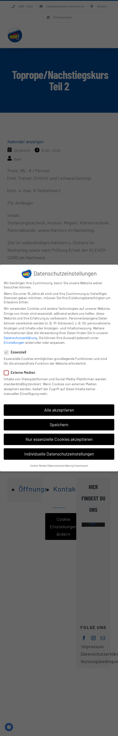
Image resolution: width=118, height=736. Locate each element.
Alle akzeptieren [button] (59, 410)
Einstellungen (14, 342)
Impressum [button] (81, 465)
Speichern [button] (59, 424)
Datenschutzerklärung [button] (61, 465)
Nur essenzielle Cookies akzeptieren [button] (59, 439)
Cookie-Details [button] (38, 465)
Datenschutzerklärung (20, 338)
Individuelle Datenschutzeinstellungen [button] (59, 453)
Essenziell (17, 352)
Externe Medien (21, 372)
